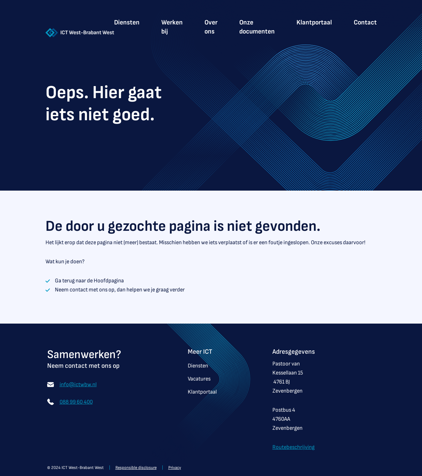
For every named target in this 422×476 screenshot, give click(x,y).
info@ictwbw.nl (78, 383)
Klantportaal (314, 22)
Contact (365, 22)
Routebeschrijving (293, 447)
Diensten (127, 22)
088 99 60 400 (76, 400)
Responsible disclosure (136, 467)
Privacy (174, 467)
